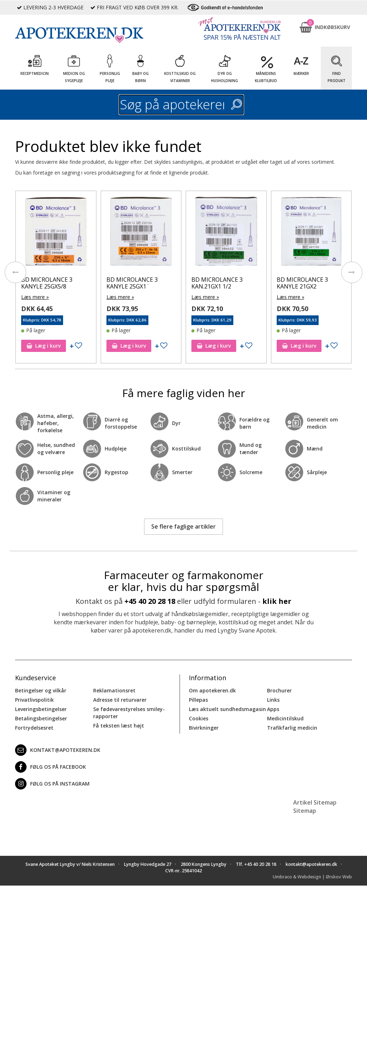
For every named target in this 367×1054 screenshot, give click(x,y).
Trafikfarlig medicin (292, 727)
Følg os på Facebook (50, 766)
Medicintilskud (285, 718)
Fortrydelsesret (34, 727)
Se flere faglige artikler (183, 526)
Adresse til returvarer (120, 699)
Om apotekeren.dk (212, 690)
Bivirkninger (204, 727)
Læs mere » (35, 297)
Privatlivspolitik (34, 699)
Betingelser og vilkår (40, 690)
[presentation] (15, 272)
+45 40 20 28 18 (149, 601)
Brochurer (279, 690)
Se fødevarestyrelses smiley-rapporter (129, 712)
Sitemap (304, 810)
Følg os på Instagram (52, 783)
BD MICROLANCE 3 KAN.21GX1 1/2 (217, 283)
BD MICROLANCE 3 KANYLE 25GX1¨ (132, 283)
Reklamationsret (114, 690)
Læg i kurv (44, 345)
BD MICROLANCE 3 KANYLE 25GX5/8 (46, 283)
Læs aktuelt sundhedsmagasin (227, 708)
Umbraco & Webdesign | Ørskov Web (312, 877)
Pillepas (198, 699)
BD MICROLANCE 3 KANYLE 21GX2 (302, 283)
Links (273, 699)
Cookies (198, 718)
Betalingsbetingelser (41, 718)
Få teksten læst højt (118, 725)
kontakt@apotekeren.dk (57, 749)
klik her (276, 601)
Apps (273, 708)
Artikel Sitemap (315, 802)
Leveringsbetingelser (41, 708)
